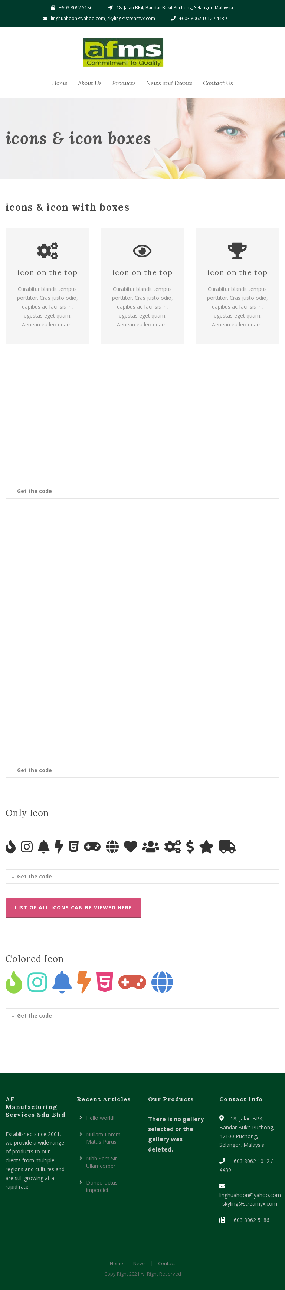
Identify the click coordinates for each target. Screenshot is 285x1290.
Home (60, 83)
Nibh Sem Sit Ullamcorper (101, 1162)
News (139, 1263)
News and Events (169, 83)
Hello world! (100, 1117)
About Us (90, 83)
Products (124, 83)
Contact (166, 1263)
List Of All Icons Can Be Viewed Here (73, 907)
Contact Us (218, 83)
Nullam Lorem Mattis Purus (103, 1138)
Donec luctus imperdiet (102, 1186)
